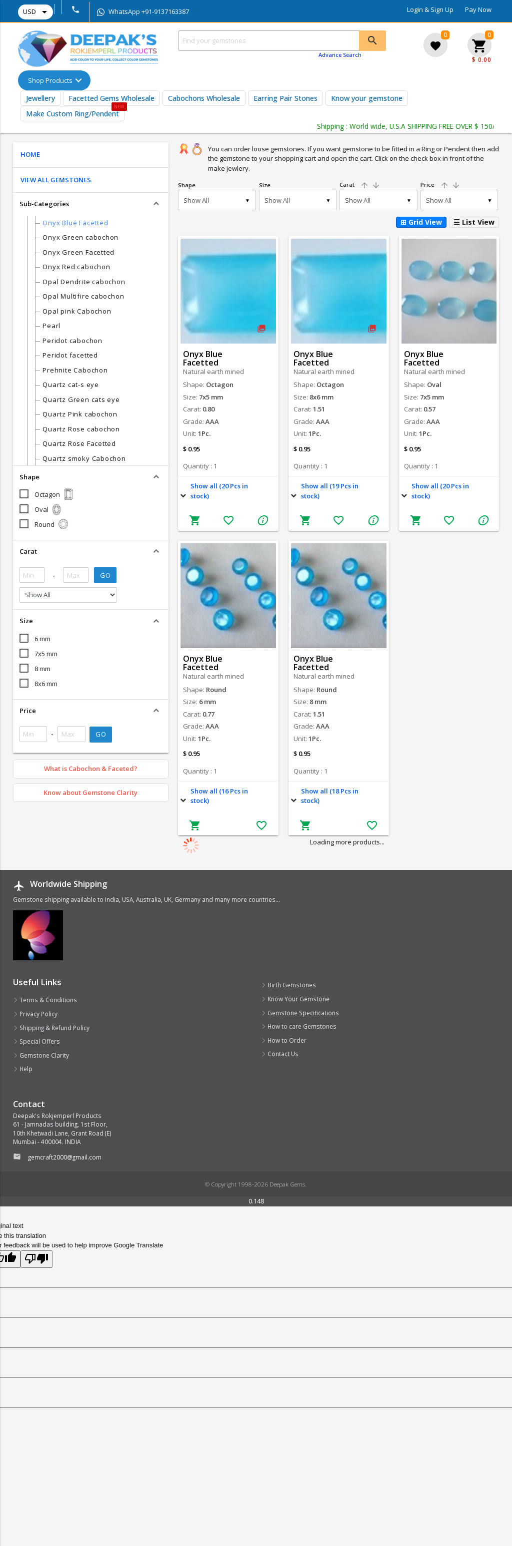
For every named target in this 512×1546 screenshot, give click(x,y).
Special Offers (36, 1041)
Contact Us (279, 1054)
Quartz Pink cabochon (80, 413)
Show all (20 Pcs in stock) (219, 490)
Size (264, 185)
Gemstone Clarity (41, 1055)
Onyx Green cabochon (80, 237)
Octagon (54, 494)
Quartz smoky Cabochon (84, 458)
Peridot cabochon (72, 340)
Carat (360, 184)
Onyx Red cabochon (76, 266)
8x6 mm (46, 683)
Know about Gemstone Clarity (91, 792)
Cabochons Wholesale (204, 98)
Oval (48, 509)
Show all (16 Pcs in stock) (219, 795)
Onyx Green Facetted (78, 252)
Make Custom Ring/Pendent (72, 113)
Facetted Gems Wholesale (111, 98)
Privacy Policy (35, 1014)
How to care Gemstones (298, 1026)
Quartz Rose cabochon (81, 428)
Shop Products (50, 80)
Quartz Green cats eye (81, 399)
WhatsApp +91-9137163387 (143, 11)
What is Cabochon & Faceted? (91, 768)
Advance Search (340, 54)
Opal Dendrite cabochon (83, 281)
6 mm (42, 638)
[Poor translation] (36, 1259)
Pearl (51, 325)
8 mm (42, 668)
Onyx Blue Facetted (75, 222)
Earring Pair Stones (286, 98)
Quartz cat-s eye (70, 384)
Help (22, 1069)
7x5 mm (46, 653)
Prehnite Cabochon (75, 370)
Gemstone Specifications (300, 1013)
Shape (187, 185)
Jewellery (40, 98)
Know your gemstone (366, 98)
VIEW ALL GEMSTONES (55, 179)
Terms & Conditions (45, 1000)
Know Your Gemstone (295, 999)
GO (105, 575)
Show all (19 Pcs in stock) (329, 490)
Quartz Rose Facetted (79, 443)
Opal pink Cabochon (76, 311)
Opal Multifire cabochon (83, 296)
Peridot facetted (70, 355)
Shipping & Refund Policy (51, 1028)
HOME (30, 154)
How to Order (283, 1040)
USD (36, 12)
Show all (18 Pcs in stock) (329, 795)
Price (440, 184)
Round (51, 524)
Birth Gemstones (288, 985)
